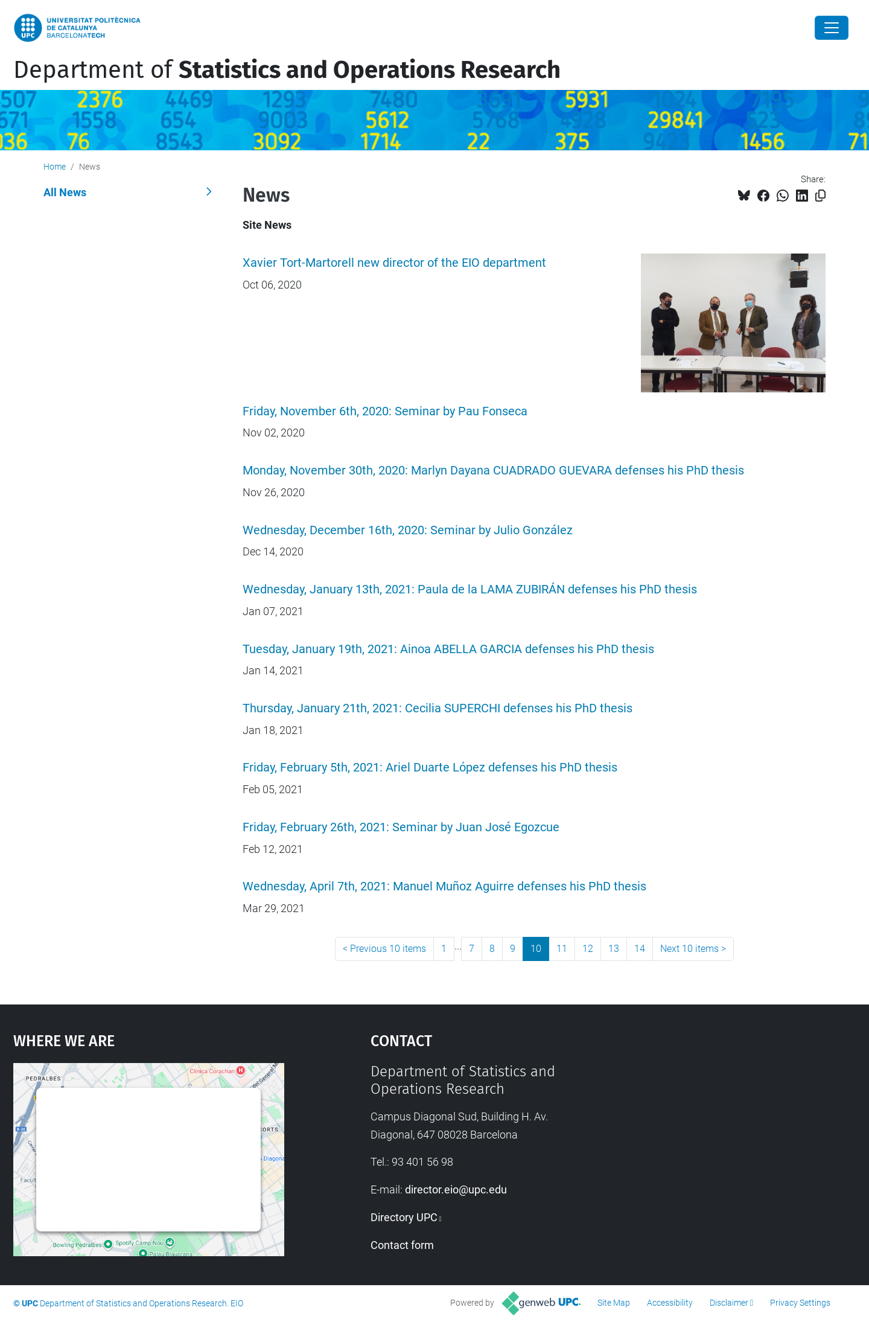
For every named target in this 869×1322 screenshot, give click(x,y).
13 (613, 948)
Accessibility (670, 1303)
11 (561, 948)
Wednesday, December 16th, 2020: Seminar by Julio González (408, 530)
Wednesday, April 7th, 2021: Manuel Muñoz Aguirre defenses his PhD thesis (444, 886)
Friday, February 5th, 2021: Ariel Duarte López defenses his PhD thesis (430, 767)
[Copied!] (820, 196)
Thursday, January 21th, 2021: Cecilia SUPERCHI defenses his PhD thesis (437, 708)
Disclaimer (729, 1303)
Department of (287, 70)
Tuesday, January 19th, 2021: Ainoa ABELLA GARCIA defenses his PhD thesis (448, 649)
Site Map (613, 1303)
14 (639, 948)
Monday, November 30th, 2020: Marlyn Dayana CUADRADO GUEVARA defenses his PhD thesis (493, 470)
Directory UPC (404, 1217)
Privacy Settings (800, 1303)
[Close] (831, 28)
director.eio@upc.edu (456, 1189)
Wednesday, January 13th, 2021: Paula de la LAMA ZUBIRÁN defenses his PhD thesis (470, 589)
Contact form (402, 1245)
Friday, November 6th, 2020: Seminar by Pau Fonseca (385, 411)
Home (54, 166)
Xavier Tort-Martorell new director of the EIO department (394, 263)
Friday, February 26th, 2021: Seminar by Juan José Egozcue (401, 827)
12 (587, 948)
